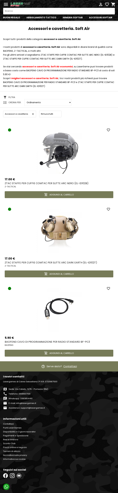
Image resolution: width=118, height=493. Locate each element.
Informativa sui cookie (14, 459)
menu (6, 4)
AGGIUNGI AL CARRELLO (59, 195)
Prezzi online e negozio (15, 447)
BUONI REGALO (11, 17)
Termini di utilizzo (11, 451)
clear (33, 114)
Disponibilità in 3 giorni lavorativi (19, 431)
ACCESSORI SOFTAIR (100, 17)
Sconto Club (9, 443)
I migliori (35, 78)
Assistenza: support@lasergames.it (27, 407)
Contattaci (70, 366)
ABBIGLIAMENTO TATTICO (41, 17)
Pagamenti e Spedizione (15, 435)
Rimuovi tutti (47, 113)
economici (47, 66)
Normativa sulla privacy (15, 455)
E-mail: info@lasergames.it (22, 403)
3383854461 (26, 398)
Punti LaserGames (12, 427)
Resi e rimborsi (10, 439)
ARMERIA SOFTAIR (73, 17)
